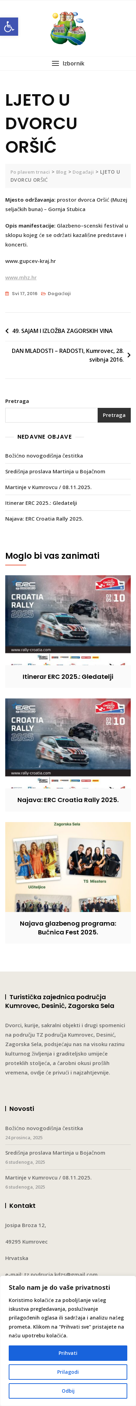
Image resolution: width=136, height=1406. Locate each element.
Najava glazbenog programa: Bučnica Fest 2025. (68, 928)
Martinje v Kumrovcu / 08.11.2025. (48, 486)
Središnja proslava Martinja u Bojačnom (55, 471)
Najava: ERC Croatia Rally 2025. (44, 518)
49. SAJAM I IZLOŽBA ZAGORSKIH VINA (62, 331)
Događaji (59, 293)
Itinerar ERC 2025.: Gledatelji (41, 502)
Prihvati (68, 1353)
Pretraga (17, 400)
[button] (9, 27)
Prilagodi (68, 1372)
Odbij (68, 1390)
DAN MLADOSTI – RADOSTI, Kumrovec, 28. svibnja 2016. (68, 355)
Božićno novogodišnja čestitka (44, 455)
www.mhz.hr (21, 277)
